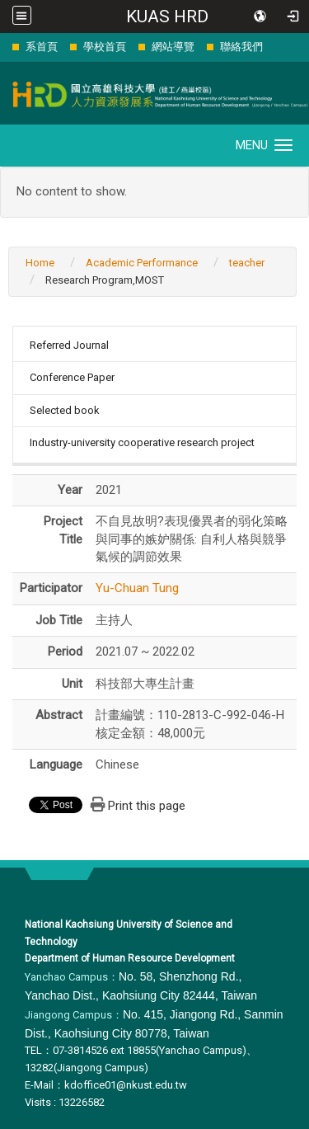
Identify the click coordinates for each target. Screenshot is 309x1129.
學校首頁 (104, 46)
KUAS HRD (167, 16)
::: (3, 46)
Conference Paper (72, 377)
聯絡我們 (241, 46)
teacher (247, 262)
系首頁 (42, 46)
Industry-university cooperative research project (142, 442)
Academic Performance (142, 262)
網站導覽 (173, 46)
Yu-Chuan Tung (137, 588)
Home (40, 262)
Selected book (65, 410)
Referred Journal (69, 345)
